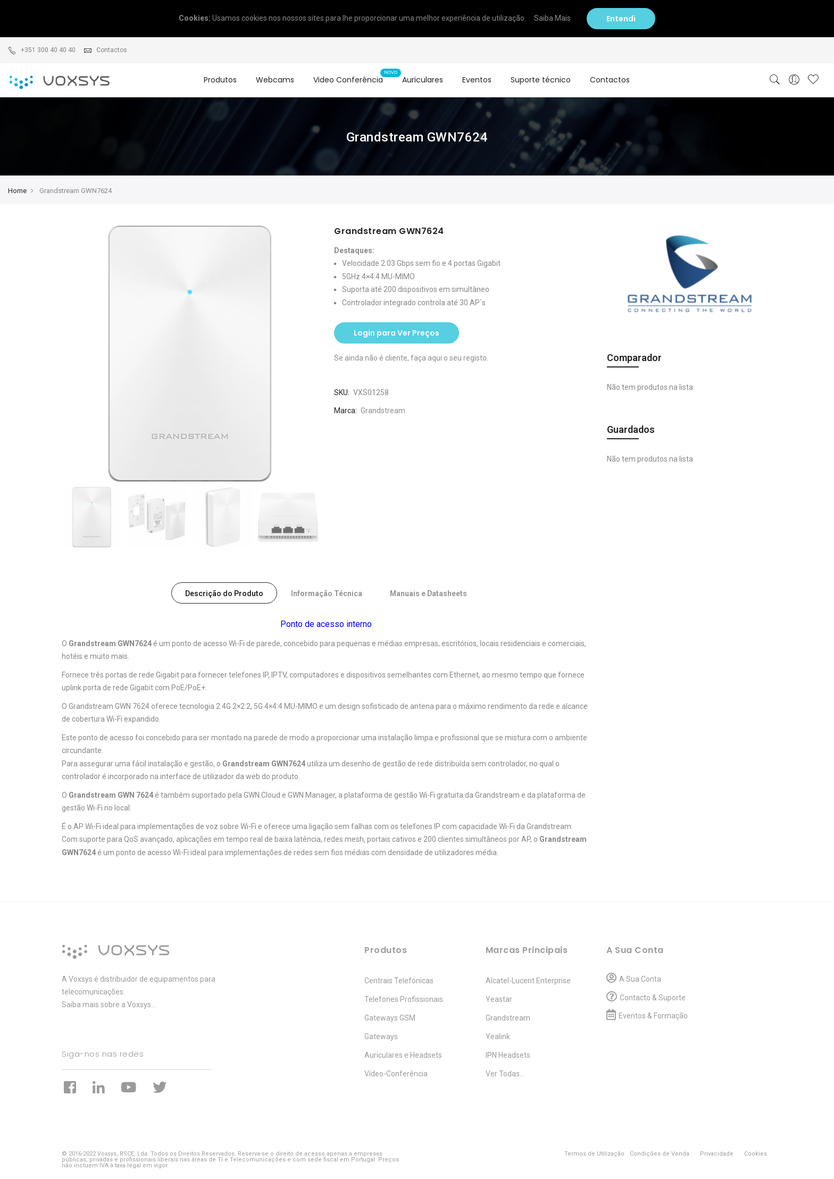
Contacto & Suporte (653, 997)
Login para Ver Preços (396, 333)
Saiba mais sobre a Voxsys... (109, 1004)
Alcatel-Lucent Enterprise (528, 980)
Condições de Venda (659, 1153)
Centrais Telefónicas (398, 980)
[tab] (224, 593)
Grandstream (383, 410)
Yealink (498, 1036)
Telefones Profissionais (403, 999)
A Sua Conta (640, 979)
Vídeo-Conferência (396, 1073)
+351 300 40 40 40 (42, 50)
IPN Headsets (508, 1055)
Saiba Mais (556, 18)
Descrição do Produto (224, 593)
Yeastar (499, 999)
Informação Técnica (326, 593)
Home (17, 191)
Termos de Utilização (594, 1153)
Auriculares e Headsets (403, 1055)
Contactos (105, 50)
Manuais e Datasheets (428, 593)
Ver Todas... (505, 1073)
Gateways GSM (389, 1018)
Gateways (381, 1036)
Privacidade (716, 1153)
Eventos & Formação (653, 1015)
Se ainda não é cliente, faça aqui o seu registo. (411, 358)
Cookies (755, 1153)
